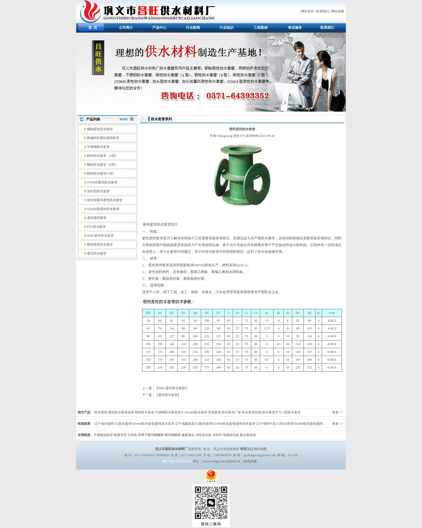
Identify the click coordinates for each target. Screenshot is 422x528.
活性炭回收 (203, 435)
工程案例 (261, 28)
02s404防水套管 (196, 412)
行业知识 (227, 28)
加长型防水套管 (98, 191)
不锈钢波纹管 (103, 435)
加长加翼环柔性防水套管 (104, 200)
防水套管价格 (251, 412)
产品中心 (159, 28)
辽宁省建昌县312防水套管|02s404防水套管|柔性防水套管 (215, 424)
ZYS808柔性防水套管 (102, 182)
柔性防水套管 (96, 253)
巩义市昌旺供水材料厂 (171, 449)
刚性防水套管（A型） (102, 156)
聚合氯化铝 (248, 435)
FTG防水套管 (96, 227)
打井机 (132, 435)
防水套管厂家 (231, 412)
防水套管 (100, 412)
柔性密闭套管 (96, 218)
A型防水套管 (291, 412)
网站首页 (307, 11)
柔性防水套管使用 (121, 412)
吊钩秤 (217, 435)
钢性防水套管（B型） (102, 164)
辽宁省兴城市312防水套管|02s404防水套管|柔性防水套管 (134, 424)
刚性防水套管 (144, 412)
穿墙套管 (214, 412)
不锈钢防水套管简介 (169, 412)
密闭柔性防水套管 (100, 244)
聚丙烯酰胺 (173, 435)
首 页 (92, 28)
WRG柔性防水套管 (100, 236)
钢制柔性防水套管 (100, 129)
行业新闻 (193, 28)
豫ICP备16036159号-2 (177, 461)
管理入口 (246, 449)
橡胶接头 (188, 435)
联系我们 (322, 11)
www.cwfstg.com (213, 461)
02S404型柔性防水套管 (103, 209)
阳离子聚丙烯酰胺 (151, 435)
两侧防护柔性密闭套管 (103, 138)
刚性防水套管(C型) (100, 173)
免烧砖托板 (231, 435)
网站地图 (337, 11)
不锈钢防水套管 (98, 147)
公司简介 (126, 28)
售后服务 (295, 28)
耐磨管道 (120, 435)
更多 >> (337, 412)
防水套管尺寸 (272, 412)
